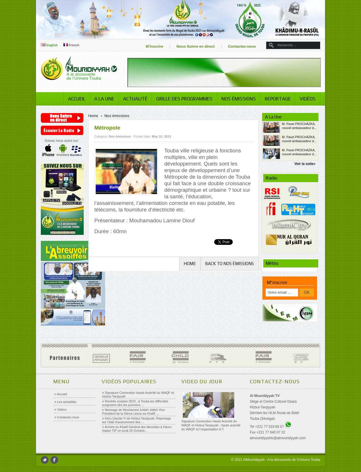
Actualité (135, 99)
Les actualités (66, 402)
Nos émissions (238, 99)
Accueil (76, 99)
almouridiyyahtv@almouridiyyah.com (278, 438)
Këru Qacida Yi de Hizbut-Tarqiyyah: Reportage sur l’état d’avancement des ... (136, 420)
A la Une (104, 99)
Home (93, 116)
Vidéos (308, 99)
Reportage (278, 99)
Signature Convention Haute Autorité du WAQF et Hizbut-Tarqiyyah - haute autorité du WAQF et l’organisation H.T (210, 425)
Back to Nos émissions (229, 263)
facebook (54, 460)
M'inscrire (154, 46)
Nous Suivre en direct (196, 46)
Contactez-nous (242, 46)
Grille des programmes (184, 99)
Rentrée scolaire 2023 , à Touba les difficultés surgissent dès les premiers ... (135, 403)
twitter (45, 460)
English (49, 45)
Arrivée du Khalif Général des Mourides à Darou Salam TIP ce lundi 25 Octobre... (137, 428)
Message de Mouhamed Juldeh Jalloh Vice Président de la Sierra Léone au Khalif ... (133, 411)
